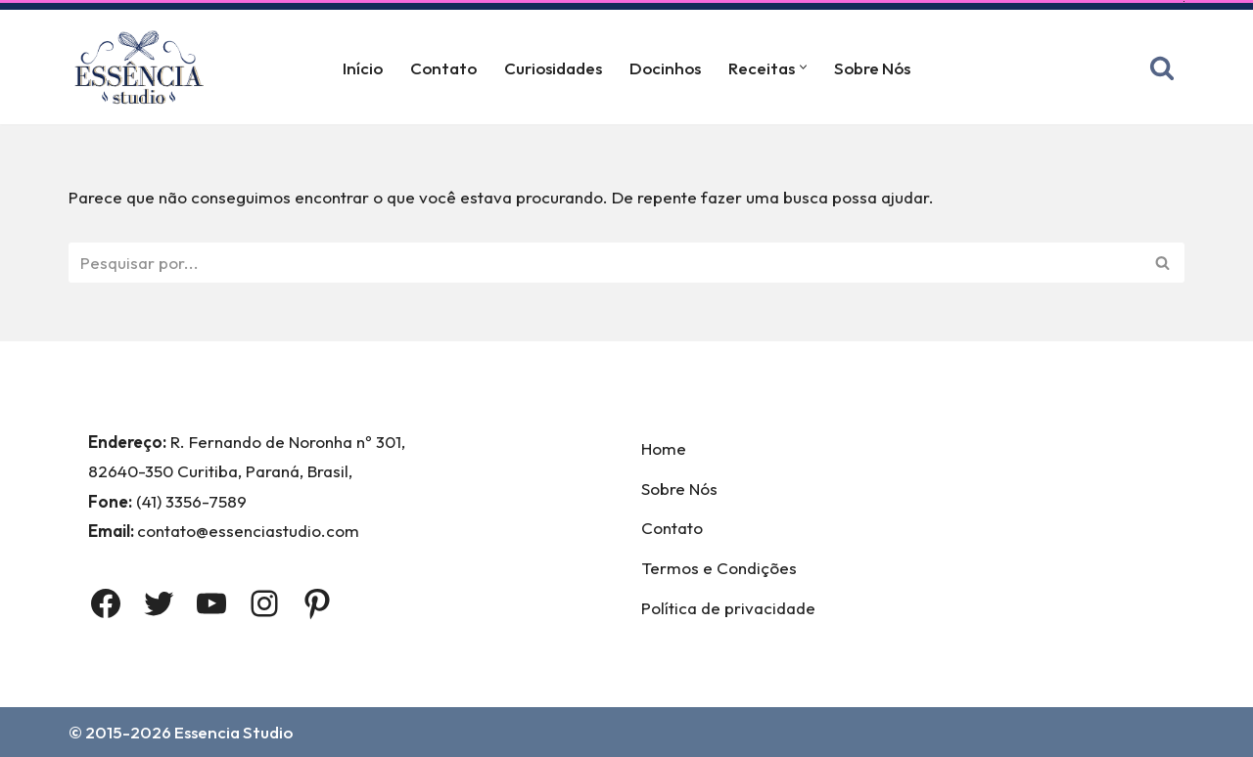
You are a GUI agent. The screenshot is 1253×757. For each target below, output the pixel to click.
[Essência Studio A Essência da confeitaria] (144, 67)
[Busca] (1162, 67)
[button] (803, 67)
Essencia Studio (233, 732)
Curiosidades (553, 68)
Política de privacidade (728, 608)
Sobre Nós (872, 68)
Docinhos (665, 68)
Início (363, 68)
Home (663, 448)
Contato (443, 68)
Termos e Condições (719, 567)
